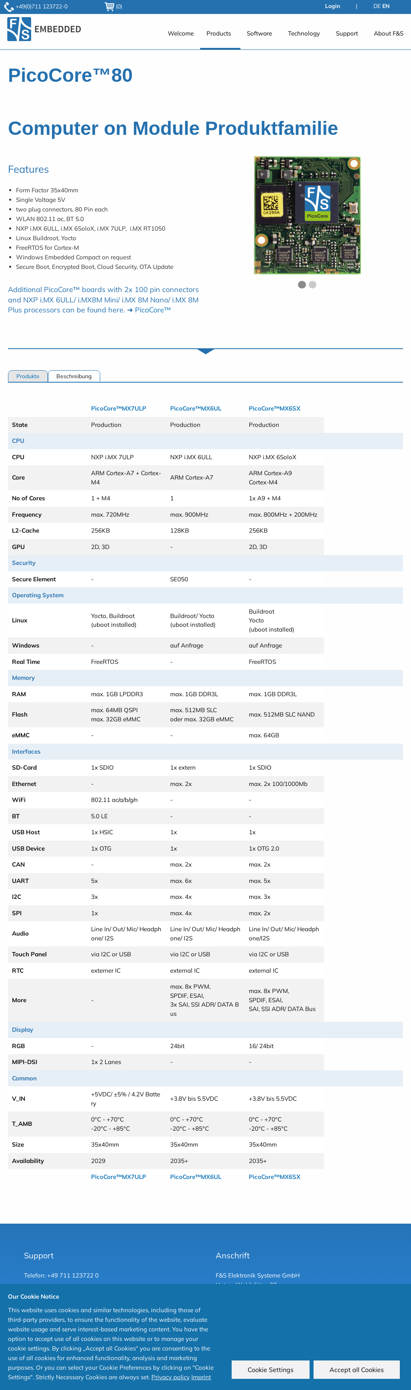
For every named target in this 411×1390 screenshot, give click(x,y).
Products (218, 33)
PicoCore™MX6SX (274, 408)
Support (347, 33)
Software (259, 33)
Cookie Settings (274, 1373)
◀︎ (221, 223)
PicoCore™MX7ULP (118, 408)
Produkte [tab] (28, 376)
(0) (113, 6)
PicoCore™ (153, 309)
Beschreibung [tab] (74, 376)
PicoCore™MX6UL (195, 408)
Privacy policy (170, 1377)
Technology (304, 33)
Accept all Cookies (360, 1373)
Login (332, 6)
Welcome (181, 33)
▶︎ (397, 223)
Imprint (201, 1377)
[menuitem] (180, 37)
